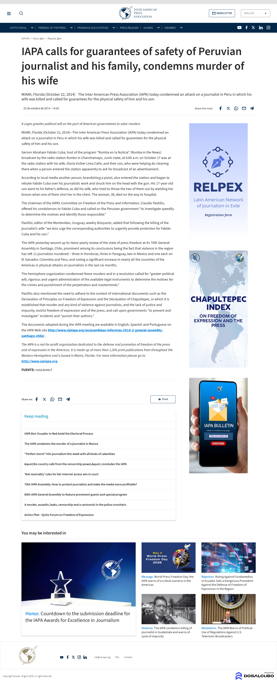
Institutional (18, 27)
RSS (117, 657)
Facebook (67, 657)
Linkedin (85, 657)
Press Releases (129, 27)
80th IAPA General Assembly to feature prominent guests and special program (75, 494)
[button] (222, 13)
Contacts (128, 657)
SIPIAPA (25, 38)
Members (170, 27)
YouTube (61, 657)
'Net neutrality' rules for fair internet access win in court (61, 474)
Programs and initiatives (92, 27)
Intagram (79, 657)
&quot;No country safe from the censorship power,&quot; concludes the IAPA (75, 464)
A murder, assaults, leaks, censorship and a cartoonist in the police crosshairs (75, 505)
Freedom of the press (52, 27)
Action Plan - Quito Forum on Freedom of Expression (59, 515)
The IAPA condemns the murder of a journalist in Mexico (61, 444)
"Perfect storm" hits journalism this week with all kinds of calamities (69, 454)
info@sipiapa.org (102, 657)
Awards (148, 27)
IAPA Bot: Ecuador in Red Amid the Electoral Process (58, 433)
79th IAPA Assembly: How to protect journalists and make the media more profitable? (80, 484)
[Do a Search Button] (20, 13)
